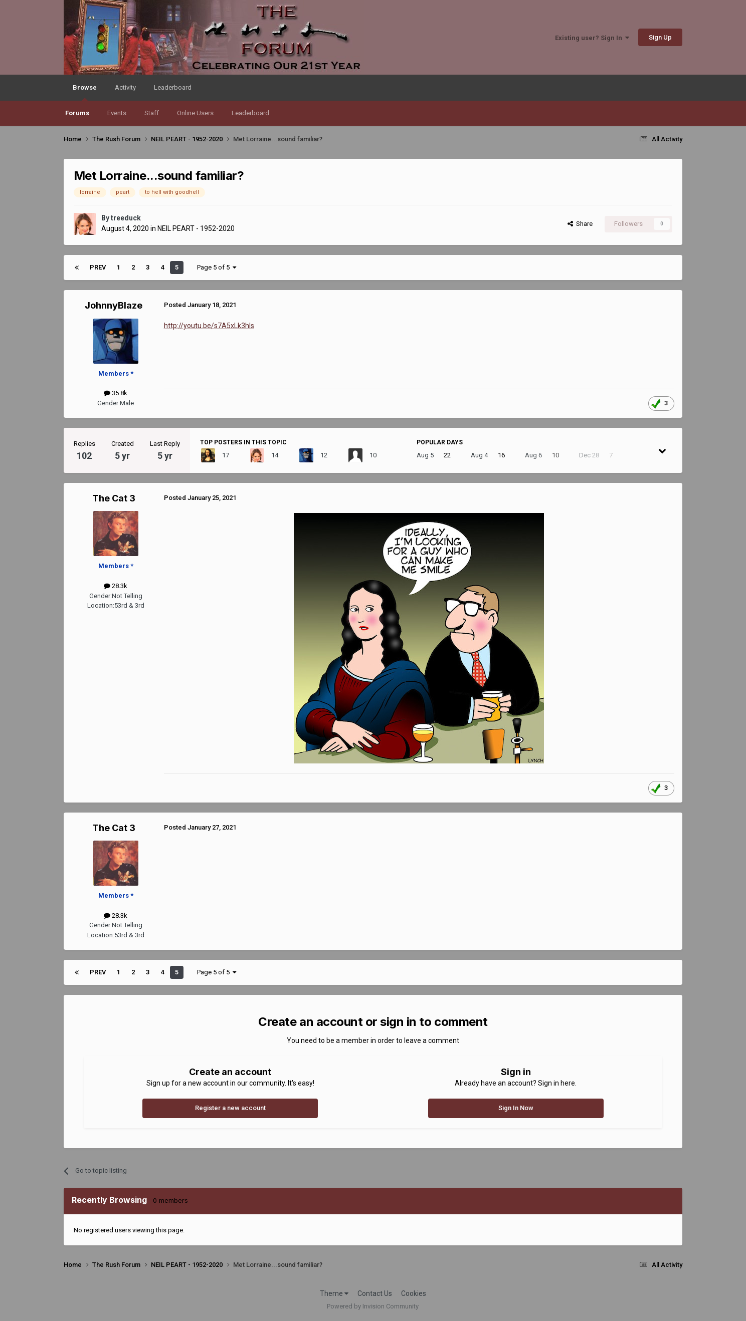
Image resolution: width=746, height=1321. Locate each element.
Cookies (413, 1293)
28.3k (115, 586)
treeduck (126, 218)
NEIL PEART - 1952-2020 (196, 228)
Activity (125, 87)
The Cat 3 (113, 498)
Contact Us (374, 1293)
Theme (334, 1293)
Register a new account (230, 1108)
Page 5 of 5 (216, 267)
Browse (85, 92)
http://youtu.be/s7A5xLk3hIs (209, 326)
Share (580, 223)
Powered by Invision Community (373, 1306)
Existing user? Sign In (592, 38)
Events (116, 113)
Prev (98, 267)
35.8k (115, 393)
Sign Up (660, 37)
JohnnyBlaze (113, 305)
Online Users (195, 113)
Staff (151, 113)
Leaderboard (250, 113)
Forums (77, 113)
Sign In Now (515, 1108)
